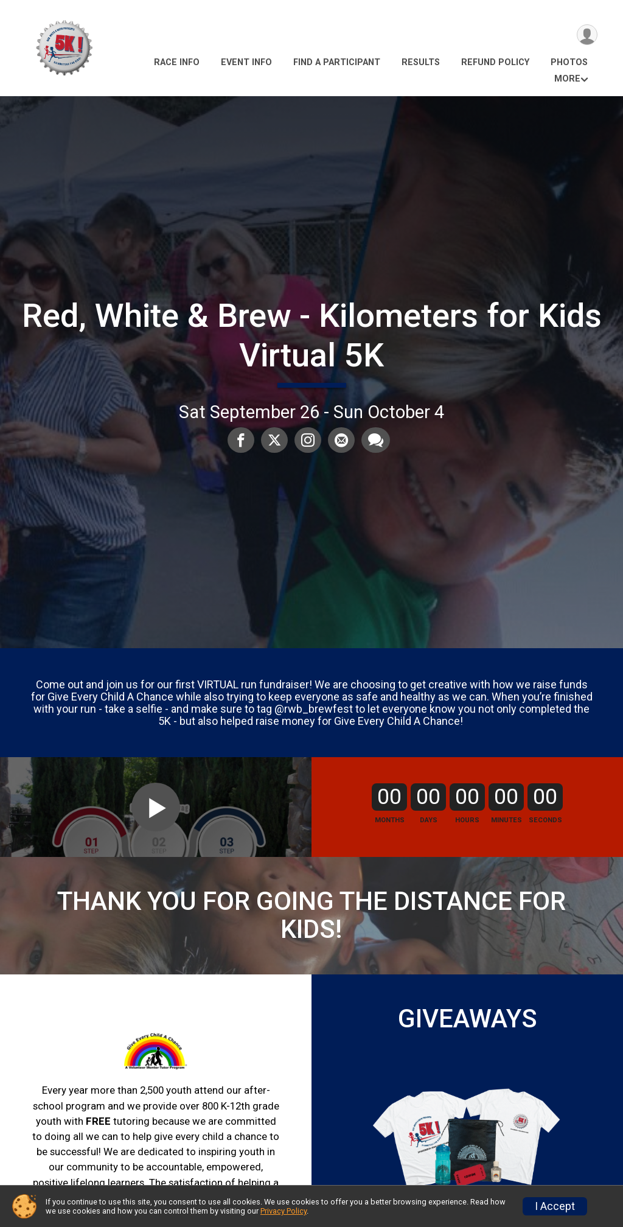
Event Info (246, 62)
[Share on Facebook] (242, 440)
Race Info (177, 62)
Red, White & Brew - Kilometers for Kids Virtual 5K (312, 335)
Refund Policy (495, 62)
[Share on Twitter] (275, 440)
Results (421, 62)
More (567, 79)
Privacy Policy (283, 1210)
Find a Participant (336, 62)
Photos (569, 62)
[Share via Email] (340, 440)
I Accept (555, 1206)
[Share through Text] (374, 440)
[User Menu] (586, 35)
